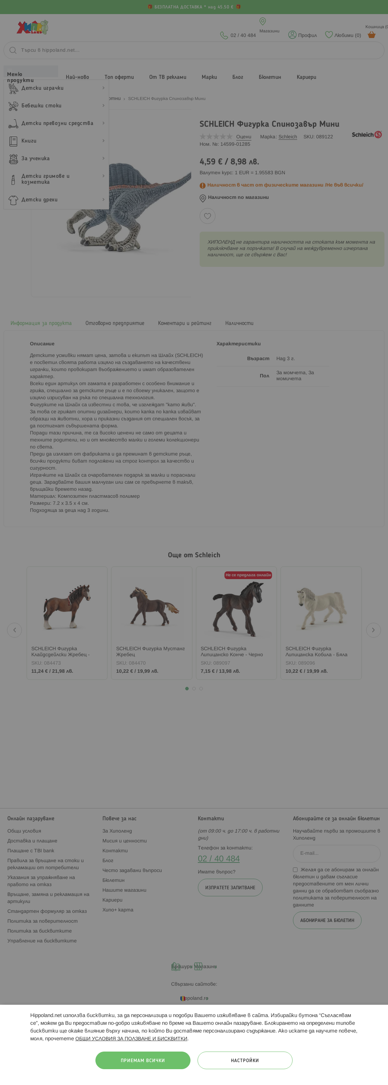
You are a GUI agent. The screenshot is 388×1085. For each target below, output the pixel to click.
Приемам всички (143, 1061)
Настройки (245, 1061)
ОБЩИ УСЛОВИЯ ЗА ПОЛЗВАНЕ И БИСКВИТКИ (131, 1039)
